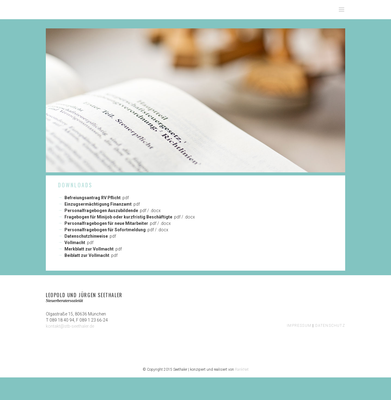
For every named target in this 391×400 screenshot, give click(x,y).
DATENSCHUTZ (330, 325)
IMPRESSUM (299, 325)
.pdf (125, 197)
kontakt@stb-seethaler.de (70, 326)
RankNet (242, 369)
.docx (155, 210)
